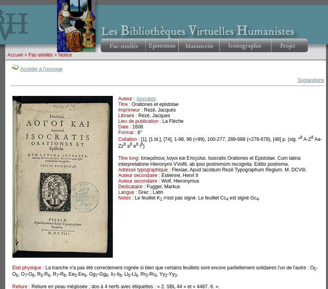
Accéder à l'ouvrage (41, 69)
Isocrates (146, 99)
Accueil (15, 55)
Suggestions (310, 80)
